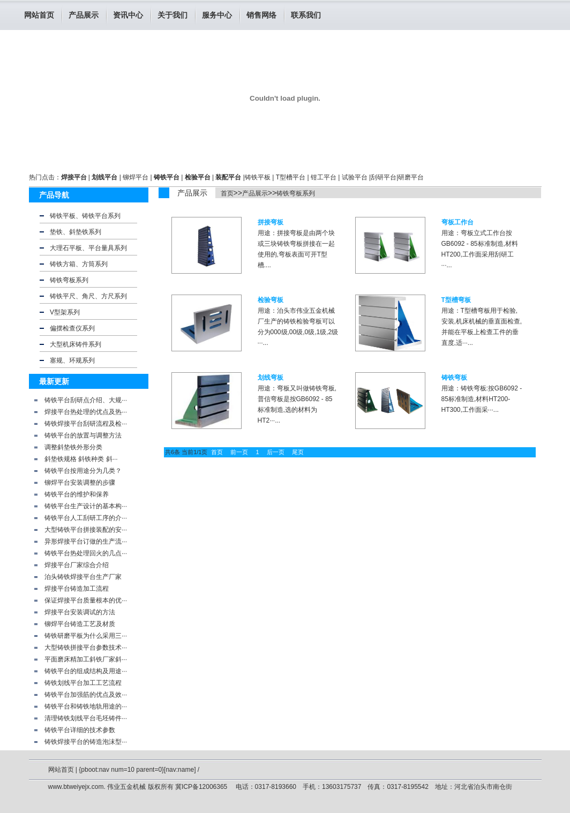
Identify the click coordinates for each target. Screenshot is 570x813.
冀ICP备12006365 (202, 787)
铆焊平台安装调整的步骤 (79, 482)
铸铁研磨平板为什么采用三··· (85, 635)
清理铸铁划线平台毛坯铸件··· (85, 718)
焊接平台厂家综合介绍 (76, 565)
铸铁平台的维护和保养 (76, 494)
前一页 (239, 452)
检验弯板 (270, 300)
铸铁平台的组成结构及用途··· (85, 671)
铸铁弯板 (454, 377)
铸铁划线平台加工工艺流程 (83, 683)
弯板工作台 (457, 222)
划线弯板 (270, 377)
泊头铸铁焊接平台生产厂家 (83, 577)
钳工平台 (323, 177)
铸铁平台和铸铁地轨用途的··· (85, 706)
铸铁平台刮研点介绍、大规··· (85, 400)
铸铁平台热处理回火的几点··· (85, 553)
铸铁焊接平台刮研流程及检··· (85, 423)
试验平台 (355, 177)
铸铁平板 (258, 177)
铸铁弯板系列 (295, 193)
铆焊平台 (135, 177)
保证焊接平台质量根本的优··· (85, 600)
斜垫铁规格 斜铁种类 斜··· (81, 459)
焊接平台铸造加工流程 (76, 588)
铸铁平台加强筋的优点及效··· (85, 694)
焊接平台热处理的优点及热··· (85, 412)
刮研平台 (383, 177)
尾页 (298, 452)
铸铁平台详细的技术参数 (79, 730)
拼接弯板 (270, 222)
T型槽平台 (290, 177)
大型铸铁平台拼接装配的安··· (85, 529)
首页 (227, 193)
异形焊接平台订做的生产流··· (85, 541)
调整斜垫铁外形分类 (73, 447)
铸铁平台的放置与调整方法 (83, 435)
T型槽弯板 (456, 300)
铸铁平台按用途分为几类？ (83, 471)
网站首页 (39, 15)
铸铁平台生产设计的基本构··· (85, 506)
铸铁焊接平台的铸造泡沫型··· (85, 742)
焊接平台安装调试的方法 (79, 612)
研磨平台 (411, 177)
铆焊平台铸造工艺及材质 (79, 624)
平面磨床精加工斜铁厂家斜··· (85, 659)
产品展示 (255, 193)
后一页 (275, 452)
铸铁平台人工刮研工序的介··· (85, 518)
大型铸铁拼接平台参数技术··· (85, 647)
